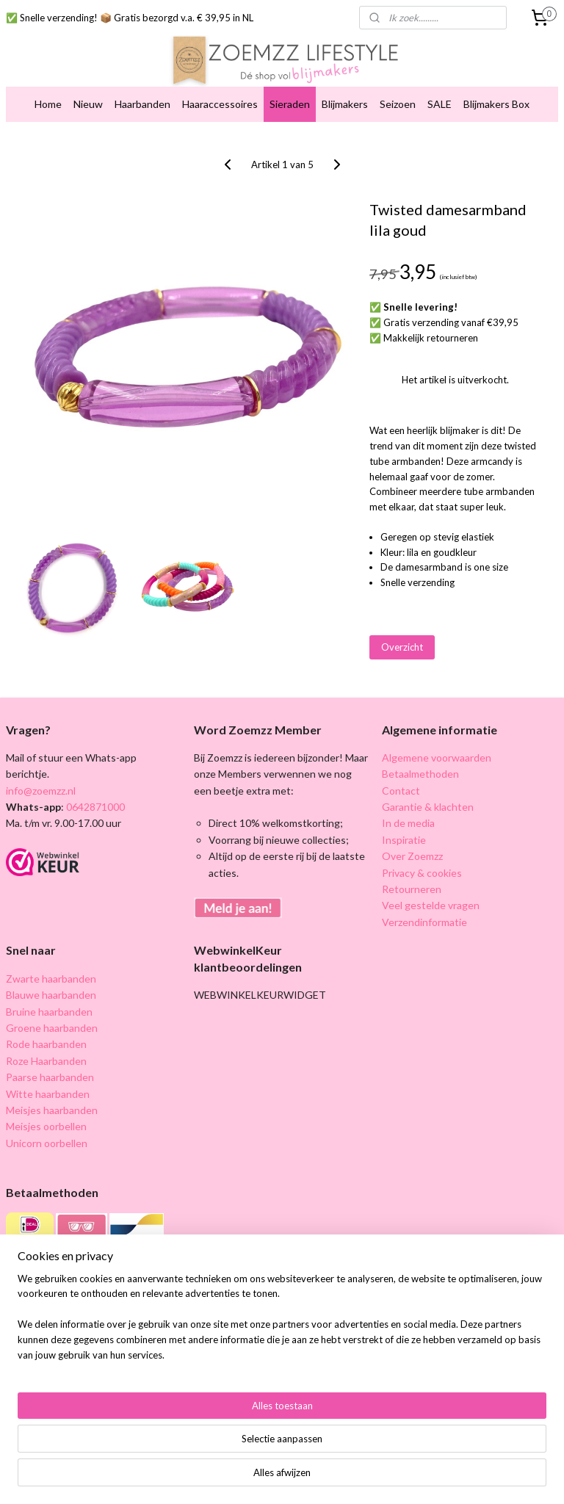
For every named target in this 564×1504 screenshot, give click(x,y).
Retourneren (411, 889)
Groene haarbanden (52, 1028)
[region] (185, 1434)
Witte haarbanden (48, 1094)
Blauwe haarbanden (51, 994)
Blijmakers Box (496, 104)
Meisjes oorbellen (46, 1126)
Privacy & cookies (422, 873)
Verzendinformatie (424, 922)
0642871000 (94, 806)
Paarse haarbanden (50, 1077)
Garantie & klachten (428, 806)
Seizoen (398, 104)
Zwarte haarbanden (51, 978)
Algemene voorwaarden (436, 757)
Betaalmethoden (420, 773)
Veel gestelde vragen (431, 905)
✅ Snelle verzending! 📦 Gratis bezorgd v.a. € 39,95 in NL (129, 18)
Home (48, 104)
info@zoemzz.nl (41, 790)
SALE (439, 104)
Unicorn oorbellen (46, 1143)
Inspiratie (404, 840)
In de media (408, 823)
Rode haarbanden (46, 1044)
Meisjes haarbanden (52, 1110)
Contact (401, 790)
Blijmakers (345, 104)
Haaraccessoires (220, 104)
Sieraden (290, 104)
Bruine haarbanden (49, 1011)
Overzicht (402, 647)
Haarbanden (142, 104)
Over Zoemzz (412, 856)
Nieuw (88, 104)
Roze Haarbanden (46, 1061)
